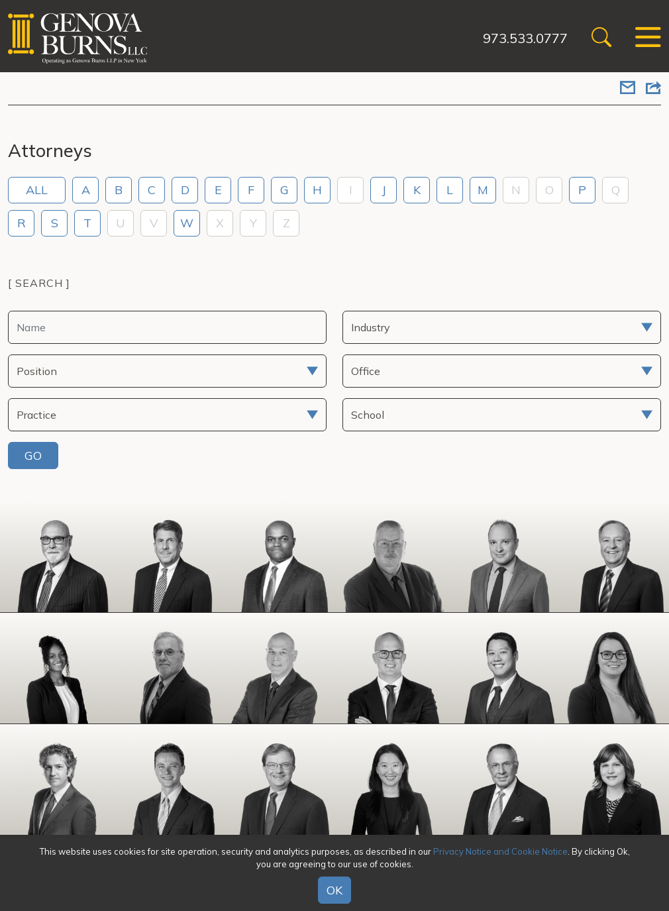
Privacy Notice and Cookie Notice (500, 851)
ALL (37, 189)
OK (334, 890)
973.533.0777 (525, 38)
